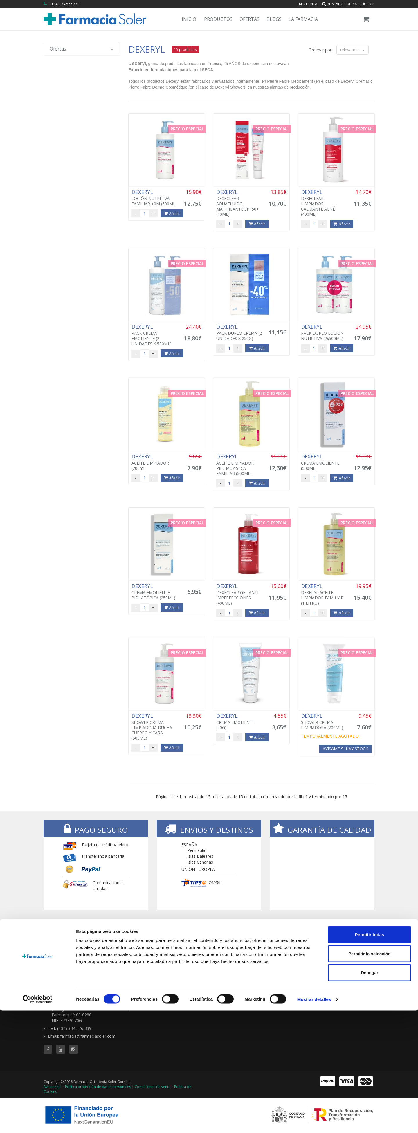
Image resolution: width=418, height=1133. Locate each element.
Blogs (274, 19)
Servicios (335, 956)
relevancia (352, 49)
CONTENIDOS (342, 942)
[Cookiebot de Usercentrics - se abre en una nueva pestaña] (37, 1121)
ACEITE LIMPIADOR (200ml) (154, 462)
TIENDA (222, 942)
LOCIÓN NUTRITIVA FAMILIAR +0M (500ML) (154, 197)
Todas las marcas (229, 951)
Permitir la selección (369, 1075)
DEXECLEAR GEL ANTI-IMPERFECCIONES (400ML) (239, 594)
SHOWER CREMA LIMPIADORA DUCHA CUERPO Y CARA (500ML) (154, 727)
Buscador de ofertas (289, 956)
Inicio (189, 19)
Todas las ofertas (286, 951)
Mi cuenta (308, 3)
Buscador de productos (347, 3)
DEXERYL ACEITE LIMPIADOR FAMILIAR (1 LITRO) (324, 594)
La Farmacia (303, 19)
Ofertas (249, 19)
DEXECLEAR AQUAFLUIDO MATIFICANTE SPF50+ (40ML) (239, 203)
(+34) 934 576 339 (64, 3)
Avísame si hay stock (345, 748)
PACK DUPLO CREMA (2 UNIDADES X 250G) (239, 332)
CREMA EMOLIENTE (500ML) (324, 462)
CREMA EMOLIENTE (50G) (239, 721)
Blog (331, 951)
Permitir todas (369, 1056)
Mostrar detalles (314, 1121)
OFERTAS (280, 942)
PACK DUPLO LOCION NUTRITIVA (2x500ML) (324, 332)
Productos (218, 19)
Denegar (369, 1094)
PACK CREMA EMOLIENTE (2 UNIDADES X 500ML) (154, 335)
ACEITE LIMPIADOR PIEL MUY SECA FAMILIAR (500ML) (239, 465)
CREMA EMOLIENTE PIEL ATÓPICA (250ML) (154, 591)
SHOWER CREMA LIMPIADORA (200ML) (324, 721)
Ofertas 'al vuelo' (285, 962)
